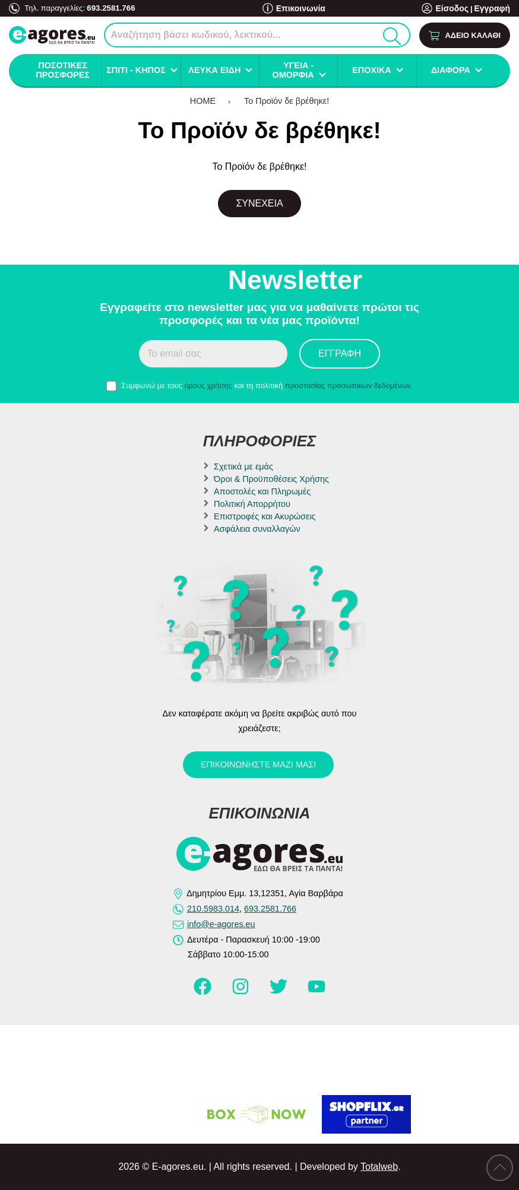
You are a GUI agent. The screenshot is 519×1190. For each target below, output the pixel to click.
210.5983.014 (213, 908)
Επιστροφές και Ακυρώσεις (264, 516)
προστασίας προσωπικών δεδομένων (348, 385)
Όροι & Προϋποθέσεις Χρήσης (271, 479)
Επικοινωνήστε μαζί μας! (258, 764)
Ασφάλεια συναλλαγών (257, 529)
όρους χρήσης (208, 385)
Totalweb (379, 1167)
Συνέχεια (259, 203)
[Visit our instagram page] (242, 991)
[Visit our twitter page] (280, 991)
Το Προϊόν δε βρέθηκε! (286, 101)
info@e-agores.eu (221, 924)
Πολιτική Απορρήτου (252, 504)
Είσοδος (456, 8)
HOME (203, 101)
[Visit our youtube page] (316, 991)
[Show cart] (464, 35)
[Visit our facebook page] (204, 991)
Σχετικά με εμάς (243, 466)
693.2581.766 (110, 7)
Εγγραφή (493, 8)
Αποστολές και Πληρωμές (262, 491)
